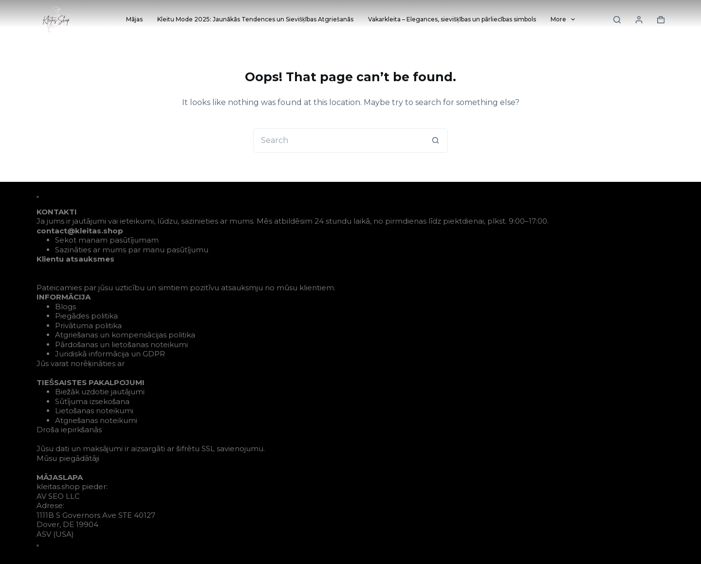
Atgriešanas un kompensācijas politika (125, 334)
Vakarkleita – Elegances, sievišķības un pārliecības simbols (452, 19)
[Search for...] (338, 140)
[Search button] (436, 140)
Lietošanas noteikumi (94, 410)
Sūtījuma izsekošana (92, 401)
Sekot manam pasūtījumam (107, 240)
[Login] (639, 19)
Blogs (65, 306)
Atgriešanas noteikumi (96, 420)
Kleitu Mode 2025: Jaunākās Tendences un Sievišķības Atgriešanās (255, 19)
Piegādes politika (86, 315)
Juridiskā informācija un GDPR (110, 353)
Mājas (134, 19)
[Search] (617, 19)
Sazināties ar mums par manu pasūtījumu (131, 249)
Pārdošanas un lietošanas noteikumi (121, 344)
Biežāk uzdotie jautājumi (100, 391)
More (565, 19)
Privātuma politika (88, 325)
